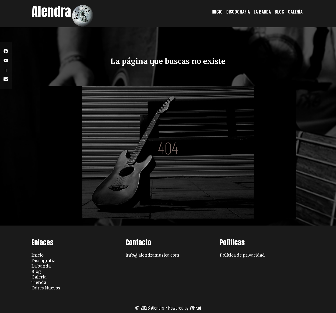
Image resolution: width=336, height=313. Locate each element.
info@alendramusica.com (152, 255)
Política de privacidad (242, 255)
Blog (279, 12)
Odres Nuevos (46, 288)
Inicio (217, 12)
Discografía (238, 12)
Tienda (39, 282)
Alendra (51, 11)
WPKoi (195, 307)
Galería (295, 12)
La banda (262, 12)
